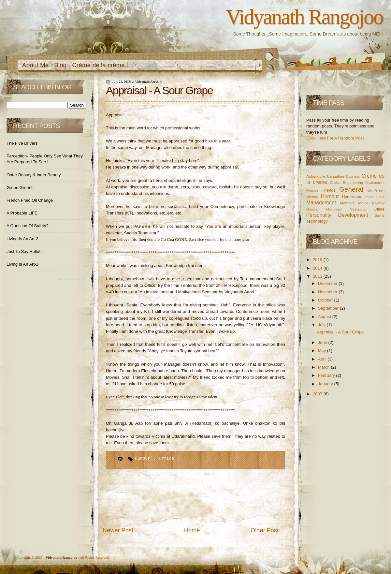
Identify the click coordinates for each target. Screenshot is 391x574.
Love (380, 197)
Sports (379, 215)
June (323, 342)
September (329, 308)
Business (353, 176)
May (322, 350)
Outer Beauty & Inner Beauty (34, 174)
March (324, 367)
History (312, 197)
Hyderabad (352, 196)
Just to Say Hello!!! (25, 251)
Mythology (333, 209)
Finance (312, 190)
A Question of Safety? (28, 225)
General (351, 189)
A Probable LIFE (22, 213)
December (328, 283)
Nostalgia (358, 209)
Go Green (375, 190)
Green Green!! (20, 187)
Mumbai (312, 209)
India (369, 197)
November (328, 291)
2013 (318, 276)
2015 (318, 259)
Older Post (265, 530)
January (326, 383)
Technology (317, 221)
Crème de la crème (98, 65)
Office (166, 458)
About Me (35, 65)
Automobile (315, 176)
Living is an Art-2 (22, 238)
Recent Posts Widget (72, 279)
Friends (329, 190)
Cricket (335, 182)
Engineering (353, 182)
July (322, 324)
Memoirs (347, 203)
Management (321, 202)
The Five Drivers (22, 143)
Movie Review (371, 203)
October (326, 300)
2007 (318, 393)
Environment (375, 182)
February (327, 375)
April (323, 359)
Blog (60, 65)
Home (192, 530)
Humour (144, 458)
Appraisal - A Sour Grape (159, 90)
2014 (318, 268)
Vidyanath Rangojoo (304, 17)
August (325, 316)
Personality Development (337, 215)
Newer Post (118, 530)
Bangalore (335, 176)
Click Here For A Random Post (335, 138)
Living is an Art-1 (22, 264)
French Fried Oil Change (30, 200)
